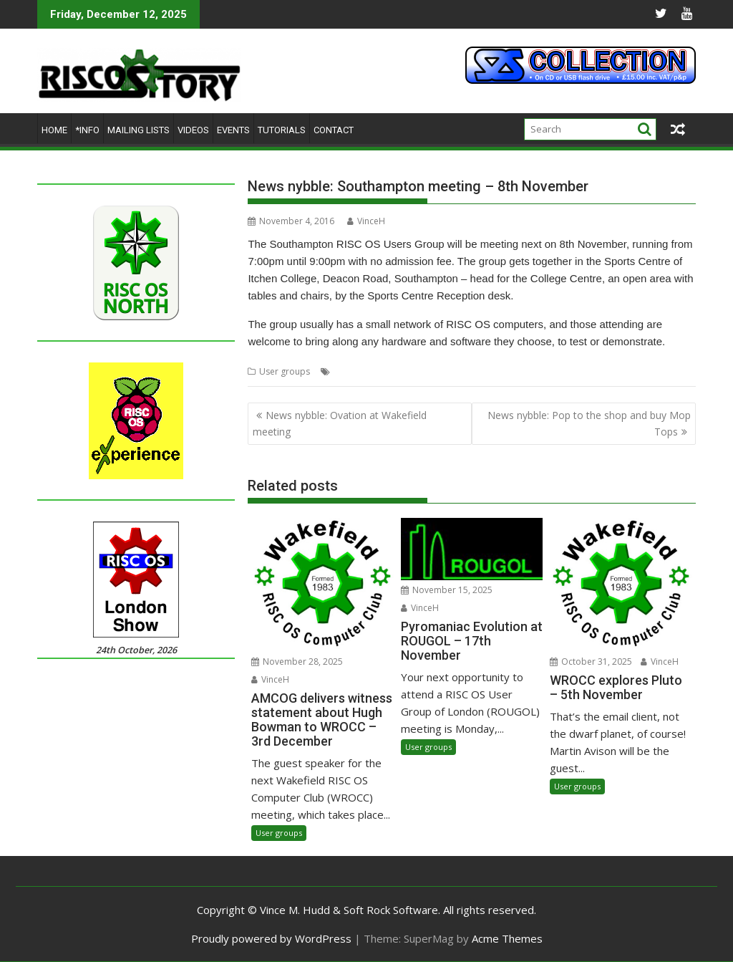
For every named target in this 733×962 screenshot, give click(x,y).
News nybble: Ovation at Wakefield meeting (340, 423)
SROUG (447, 371)
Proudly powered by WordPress (271, 938)
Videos (193, 130)
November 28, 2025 (297, 661)
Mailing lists (138, 130)
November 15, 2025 (446, 590)
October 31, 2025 (591, 661)
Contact (334, 130)
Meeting (350, 371)
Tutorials (282, 130)
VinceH (366, 221)
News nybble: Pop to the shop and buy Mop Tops (589, 423)
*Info (87, 130)
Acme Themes (507, 938)
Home (54, 130)
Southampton (399, 371)
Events (233, 130)
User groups (284, 371)
